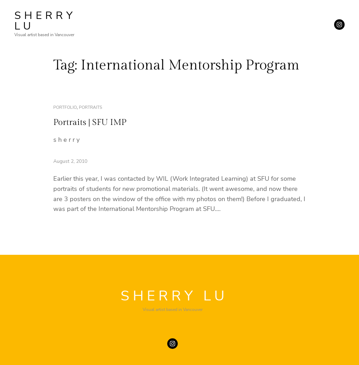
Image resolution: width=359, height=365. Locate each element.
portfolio (65, 107)
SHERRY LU (45, 20)
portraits (90, 107)
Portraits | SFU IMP (89, 122)
